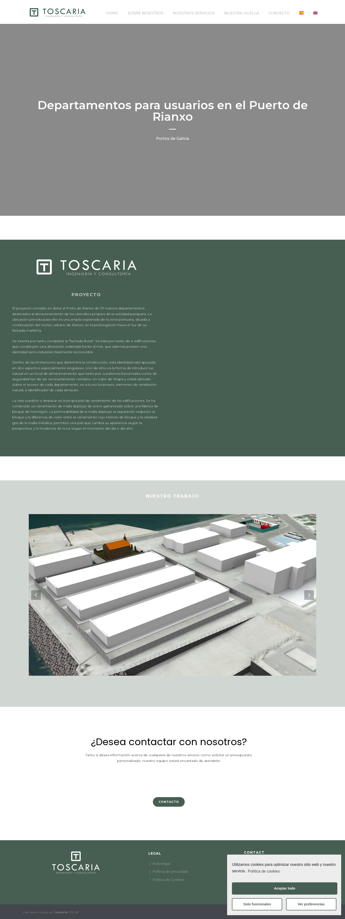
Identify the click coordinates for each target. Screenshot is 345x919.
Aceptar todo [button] (284, 888)
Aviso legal (160, 864)
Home (112, 13)
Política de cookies (264, 871)
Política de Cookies (167, 880)
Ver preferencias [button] (311, 904)
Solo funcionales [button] (257, 904)
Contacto (279, 13)
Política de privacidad (169, 871)
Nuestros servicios (194, 13)
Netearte (61, 912)
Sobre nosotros (145, 13)
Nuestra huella (241, 13)
